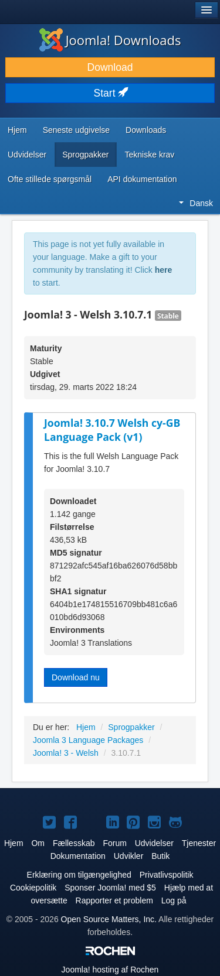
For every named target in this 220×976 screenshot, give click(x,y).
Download (110, 67)
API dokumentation (142, 179)
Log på (174, 900)
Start (110, 93)
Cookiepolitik (33, 887)
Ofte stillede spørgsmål (50, 179)
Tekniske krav (150, 154)
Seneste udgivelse (76, 130)
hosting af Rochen (110, 969)
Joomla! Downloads (110, 40)
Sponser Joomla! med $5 (110, 887)
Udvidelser (27, 154)
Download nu (76, 677)
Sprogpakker (85, 154)
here (163, 270)
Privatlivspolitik (167, 874)
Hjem (17, 130)
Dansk (196, 203)
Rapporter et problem (114, 900)
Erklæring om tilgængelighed (79, 874)
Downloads (146, 130)
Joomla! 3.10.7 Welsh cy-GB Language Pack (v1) (112, 430)
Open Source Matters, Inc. (109, 919)
